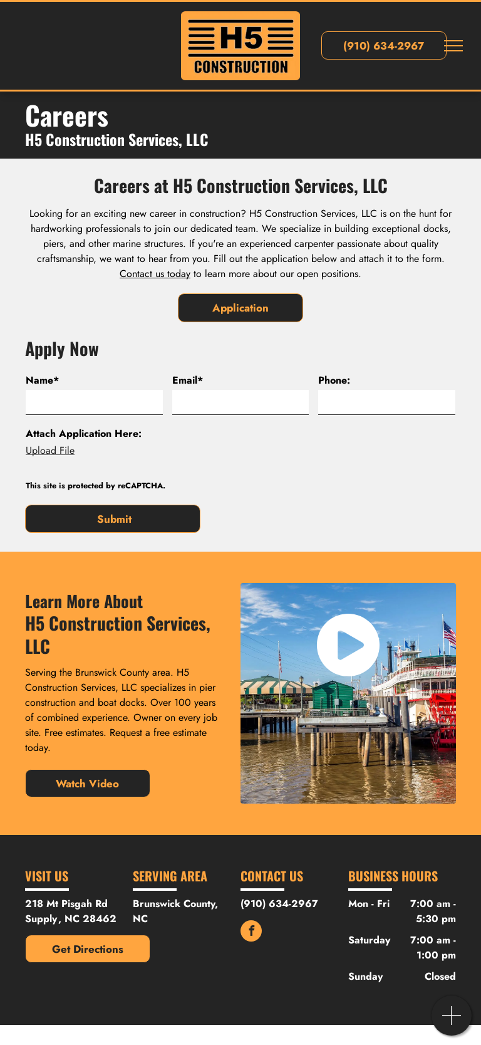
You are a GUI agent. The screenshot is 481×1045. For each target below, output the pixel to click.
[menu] (453, 45)
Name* (42, 380)
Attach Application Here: (84, 433)
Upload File (50, 450)
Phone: (334, 380)
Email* (187, 380)
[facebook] (251, 932)
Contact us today (155, 273)
